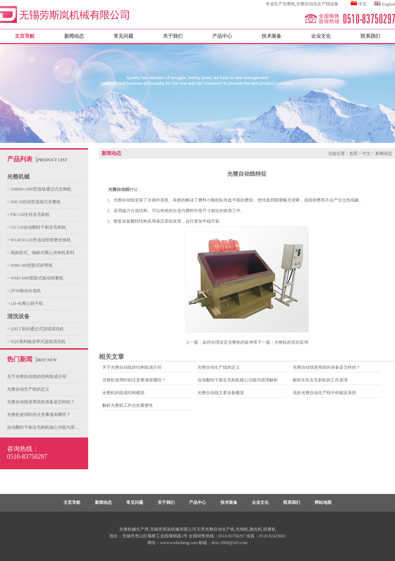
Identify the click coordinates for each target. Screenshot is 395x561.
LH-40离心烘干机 (26, 303)
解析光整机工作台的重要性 (127, 405)
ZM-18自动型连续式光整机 (35, 201)
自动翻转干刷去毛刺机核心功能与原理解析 (47, 427)
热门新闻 (19, 359)
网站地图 (323, 502)
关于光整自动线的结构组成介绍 (36, 376)
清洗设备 (18, 316)
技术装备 (271, 36)
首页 (353, 153)
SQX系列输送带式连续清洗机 (38, 341)
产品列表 (19, 159)
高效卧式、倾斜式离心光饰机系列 (42, 252)
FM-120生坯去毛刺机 (30, 214)
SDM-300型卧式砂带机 (31, 265)
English (388, 4)
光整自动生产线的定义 (28, 389)
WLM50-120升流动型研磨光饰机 (40, 239)
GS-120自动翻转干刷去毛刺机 (38, 227)
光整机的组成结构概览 (123, 392)
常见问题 (123, 36)
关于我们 (173, 36)
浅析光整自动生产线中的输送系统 (324, 392)
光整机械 (18, 177)
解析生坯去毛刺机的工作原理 (320, 380)
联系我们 (370, 36)
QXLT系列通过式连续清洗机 (37, 328)
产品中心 (222, 36)
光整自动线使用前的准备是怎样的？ (41, 401)
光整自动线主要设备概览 (221, 392)
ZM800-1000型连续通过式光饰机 (40, 189)
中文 (362, 3)
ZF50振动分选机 (25, 290)
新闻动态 (74, 36)
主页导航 (71, 502)
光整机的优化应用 (291, 342)
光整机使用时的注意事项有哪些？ (39, 414)
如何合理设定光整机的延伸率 (229, 342)
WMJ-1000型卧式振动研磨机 (36, 278)
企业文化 (321, 36)
